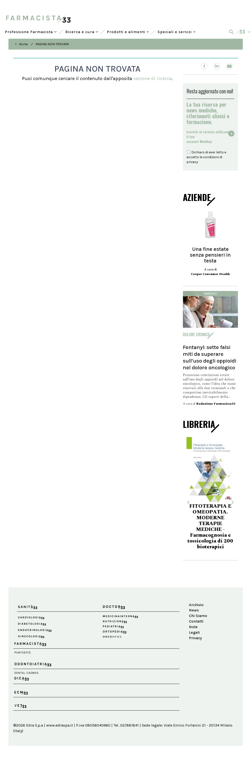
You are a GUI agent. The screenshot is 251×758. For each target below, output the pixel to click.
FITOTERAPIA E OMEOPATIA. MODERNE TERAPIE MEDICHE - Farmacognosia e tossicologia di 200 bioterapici (210, 526)
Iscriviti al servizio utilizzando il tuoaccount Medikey (209, 136)
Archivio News (196, 607)
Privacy (195, 638)
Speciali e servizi (177, 32)
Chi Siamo (198, 615)
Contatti (196, 621)
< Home (21, 44)
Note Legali (194, 629)
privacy (192, 162)
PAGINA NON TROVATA (52, 44)
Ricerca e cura (81, 32)
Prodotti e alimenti (128, 32)
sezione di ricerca (152, 78)
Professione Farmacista (31, 32)
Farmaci (210, 293)
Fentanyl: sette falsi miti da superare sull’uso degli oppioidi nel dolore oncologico (209, 357)
